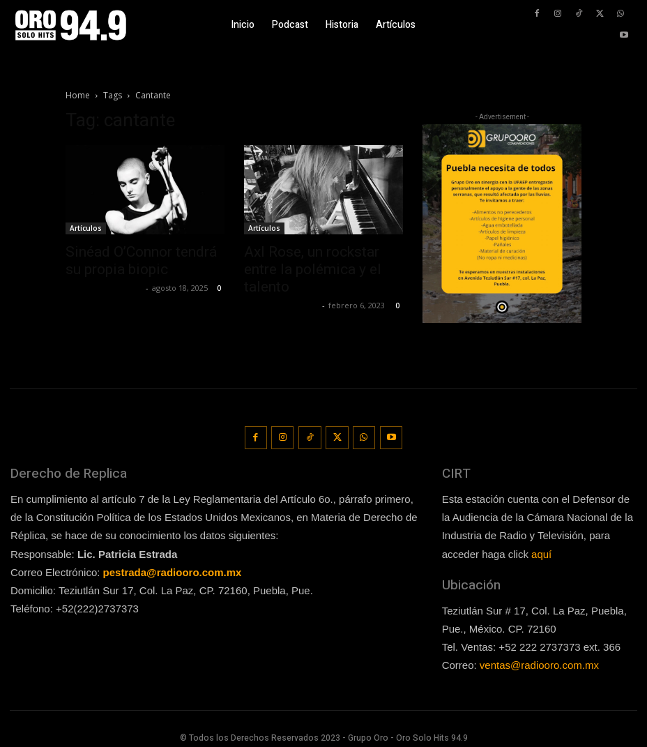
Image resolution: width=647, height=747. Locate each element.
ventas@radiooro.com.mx (539, 661)
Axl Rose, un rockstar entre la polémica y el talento (312, 269)
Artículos (86, 228)
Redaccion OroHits (104, 287)
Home (78, 95)
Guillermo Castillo (281, 305)
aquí (541, 549)
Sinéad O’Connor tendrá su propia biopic (141, 260)
